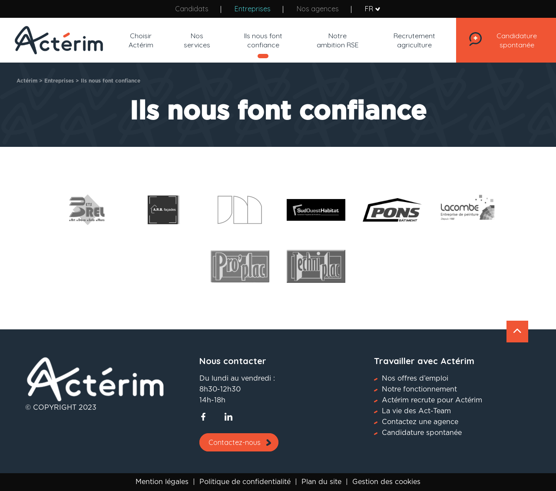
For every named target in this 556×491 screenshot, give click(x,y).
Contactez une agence (420, 421)
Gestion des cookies (386, 481)
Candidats (191, 8)
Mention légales (162, 481)
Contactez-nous (234, 442)
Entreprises (253, 8)
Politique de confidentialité (245, 481)
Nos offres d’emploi (415, 378)
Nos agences (318, 8)
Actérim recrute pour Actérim (432, 400)
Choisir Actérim (140, 40)
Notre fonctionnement (419, 389)
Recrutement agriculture (407, 40)
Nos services (195, 40)
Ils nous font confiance (259, 40)
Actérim (27, 80)
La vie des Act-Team (416, 411)
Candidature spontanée (513, 40)
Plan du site (321, 481)
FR (373, 8)
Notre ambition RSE (332, 40)
